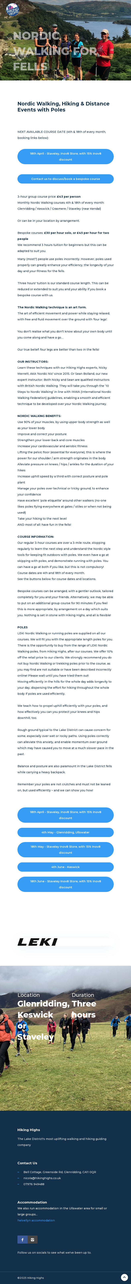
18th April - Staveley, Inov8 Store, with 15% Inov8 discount (65, 156)
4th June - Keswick (65, 867)
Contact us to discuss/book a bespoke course (65, 179)
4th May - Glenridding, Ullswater (65, 832)
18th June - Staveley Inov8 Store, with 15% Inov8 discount (65, 884)
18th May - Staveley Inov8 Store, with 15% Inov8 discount (65, 850)
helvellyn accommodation (36, 1220)
